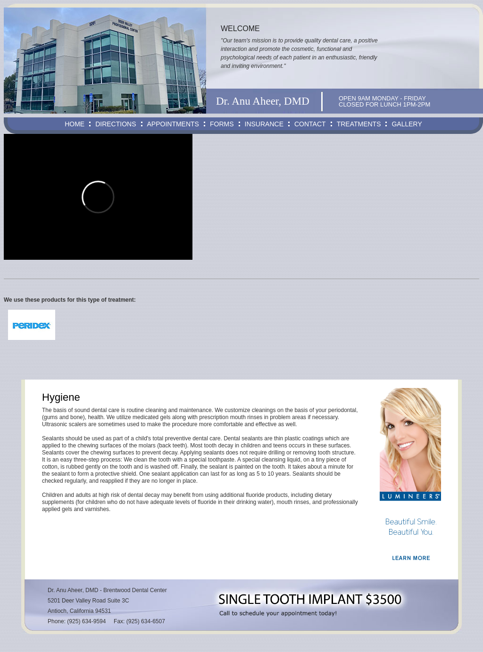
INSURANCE (264, 124)
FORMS (222, 124)
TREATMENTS (359, 124)
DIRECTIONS (115, 124)
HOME (74, 124)
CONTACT (310, 124)
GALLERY (406, 124)
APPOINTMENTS (173, 124)
